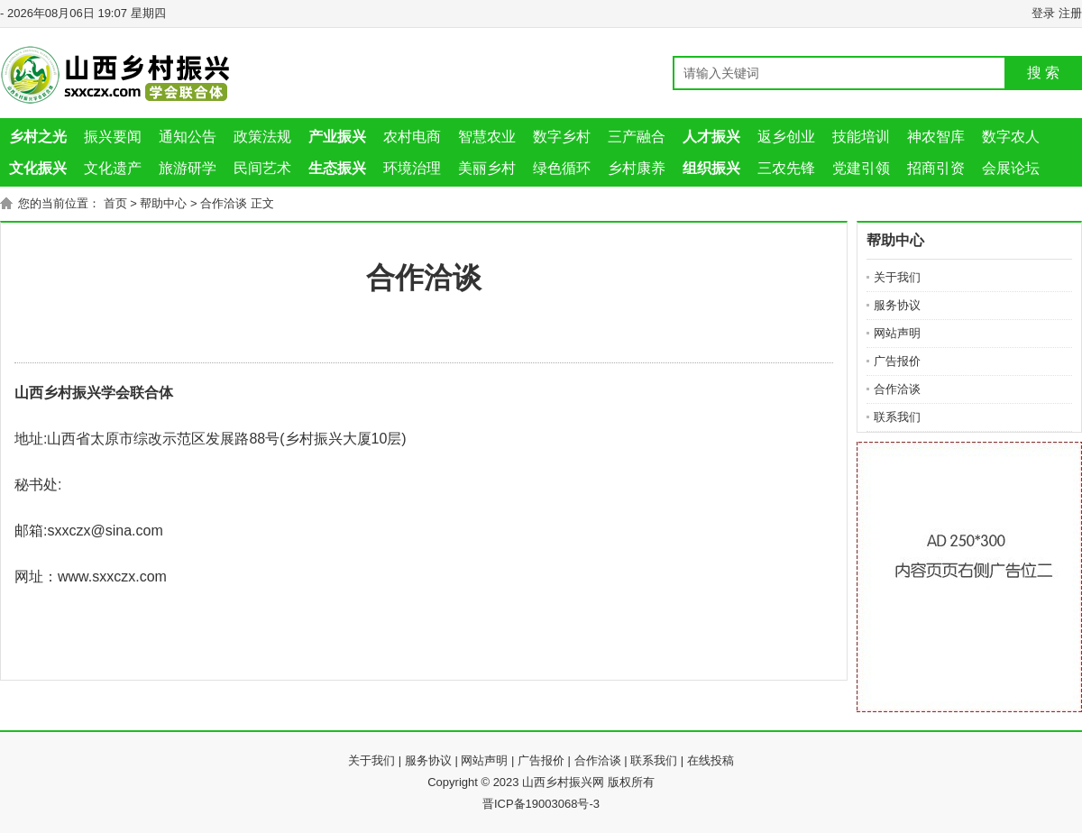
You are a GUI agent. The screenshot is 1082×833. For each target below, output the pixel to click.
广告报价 (897, 361)
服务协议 (897, 305)
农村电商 (412, 136)
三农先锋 (786, 168)
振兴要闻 (113, 136)
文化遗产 (113, 168)
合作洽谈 (223, 203)
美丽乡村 (487, 168)
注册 (1070, 13)
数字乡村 (562, 136)
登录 (1043, 13)
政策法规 (262, 136)
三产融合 (636, 136)
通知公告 (187, 136)
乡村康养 (636, 168)
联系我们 (897, 417)
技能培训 (861, 136)
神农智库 (936, 136)
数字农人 (1011, 136)
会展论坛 (1011, 168)
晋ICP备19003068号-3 (541, 803)
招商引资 (936, 168)
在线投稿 (710, 760)
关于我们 (897, 277)
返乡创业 (786, 136)
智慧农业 (487, 136)
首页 (115, 203)
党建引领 (861, 168)
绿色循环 (562, 168)
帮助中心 (163, 203)
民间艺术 (262, 168)
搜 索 (1043, 72)
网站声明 (897, 333)
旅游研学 (187, 168)
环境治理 (412, 168)
